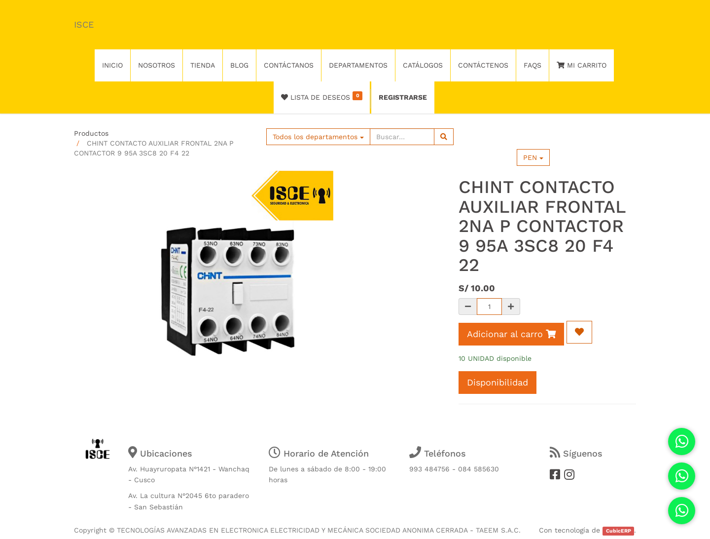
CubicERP (618, 531)
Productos (91, 133)
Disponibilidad (497, 382)
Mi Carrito (581, 65)
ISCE (84, 24)
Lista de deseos (321, 96)
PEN (533, 157)
